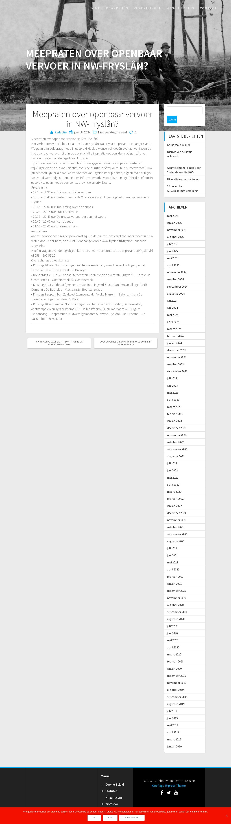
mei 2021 (172, 555)
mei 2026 (172, 208)
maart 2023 (174, 399)
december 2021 (176, 505)
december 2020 (176, 583)
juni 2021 (172, 548)
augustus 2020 (176, 611)
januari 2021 (174, 576)
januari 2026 (174, 215)
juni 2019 (172, 710)
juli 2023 (172, 371)
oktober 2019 (175, 682)
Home (95, 8)
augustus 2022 (176, 449)
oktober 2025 (175, 229)
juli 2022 (172, 456)
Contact (208, 8)
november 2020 (176, 590)
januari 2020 (174, 661)
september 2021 (177, 526)
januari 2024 (174, 335)
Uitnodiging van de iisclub (183, 171)
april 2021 (173, 562)
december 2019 (176, 668)
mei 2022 (172, 470)
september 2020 (177, 604)
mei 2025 (172, 250)
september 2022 (177, 441)
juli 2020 (172, 618)
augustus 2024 (176, 286)
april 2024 (173, 314)
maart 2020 (174, 647)
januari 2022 (174, 498)
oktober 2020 (175, 597)
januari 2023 (174, 413)
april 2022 (173, 477)
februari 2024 (175, 328)
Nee (110, 818)
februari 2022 (175, 491)
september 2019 (177, 689)
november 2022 (176, 427)
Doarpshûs (117, 8)
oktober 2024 (175, 272)
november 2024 (176, 265)
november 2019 (176, 675)
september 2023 (177, 364)
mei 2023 (172, 385)
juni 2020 (172, 625)
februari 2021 (175, 569)
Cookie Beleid (114, 777)
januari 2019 (174, 739)
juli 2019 (172, 703)
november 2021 (176, 512)
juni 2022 (172, 463)
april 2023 (173, 392)
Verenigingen (148, 8)
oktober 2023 (175, 357)
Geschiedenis (180, 8)
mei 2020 (172, 632)
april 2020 (173, 640)
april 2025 (173, 257)
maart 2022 (174, 484)
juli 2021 (172, 541)
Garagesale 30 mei (178, 137)
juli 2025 (172, 236)
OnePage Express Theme (169, 778)
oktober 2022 (175, 434)
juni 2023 (172, 378)
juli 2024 (172, 293)
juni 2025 (172, 243)
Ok (94, 818)
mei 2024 (172, 307)
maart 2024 (174, 321)
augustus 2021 (176, 533)
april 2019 (173, 724)
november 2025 (176, 222)
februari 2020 (175, 654)
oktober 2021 (175, 519)
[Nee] (226, 816)
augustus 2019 (176, 696)
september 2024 (177, 279)
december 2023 (176, 342)
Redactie (61, 132)
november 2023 (176, 349)
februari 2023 (175, 406)
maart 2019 (174, 732)
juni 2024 (172, 300)
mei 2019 (172, 717)
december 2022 (176, 420)
